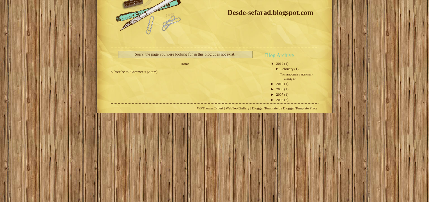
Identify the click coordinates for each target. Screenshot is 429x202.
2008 (280, 89)
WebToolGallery (237, 108)
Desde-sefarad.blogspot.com (270, 12)
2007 (280, 95)
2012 (280, 64)
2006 (280, 100)
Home (185, 64)
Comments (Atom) (143, 72)
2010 (280, 84)
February (287, 69)
